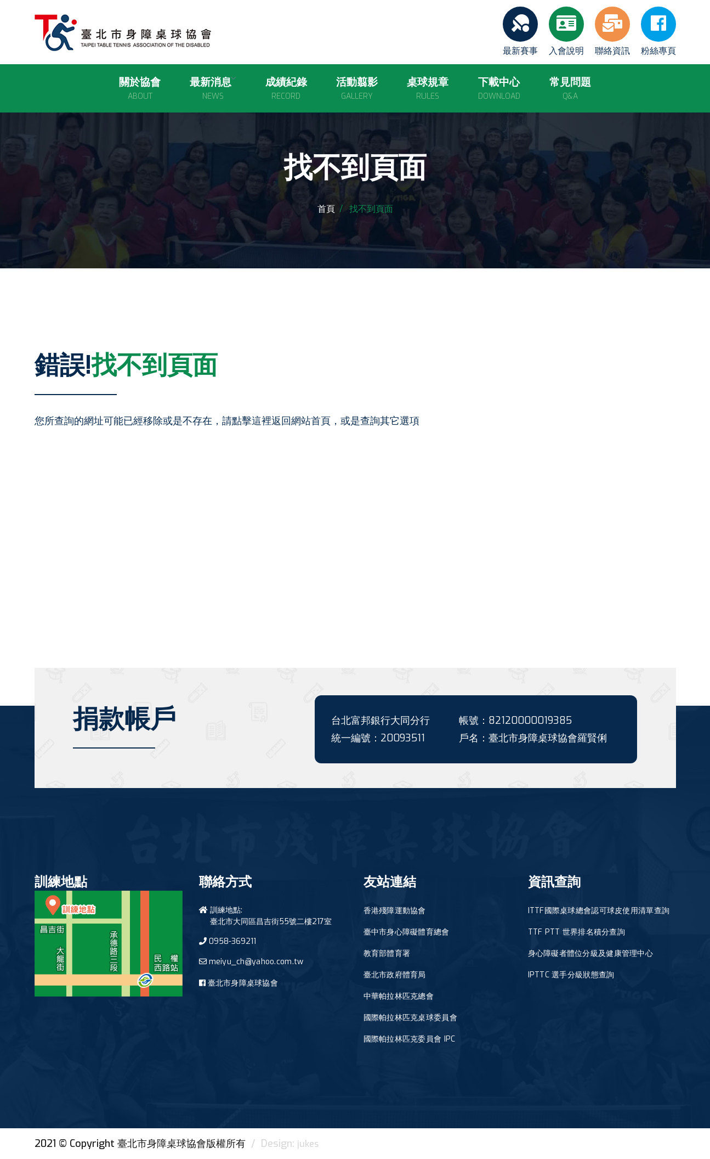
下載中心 (486, 84)
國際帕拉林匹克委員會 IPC (409, 1039)
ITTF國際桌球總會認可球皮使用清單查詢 (599, 910)
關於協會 (160, 84)
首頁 (326, 209)
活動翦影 (358, 84)
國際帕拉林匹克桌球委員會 (410, 1017)
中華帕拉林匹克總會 (398, 996)
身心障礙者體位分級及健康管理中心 (590, 953)
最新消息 (227, 84)
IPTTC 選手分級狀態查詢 (571, 975)
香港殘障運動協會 (394, 910)
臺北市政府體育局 (394, 975)
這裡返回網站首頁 (291, 420)
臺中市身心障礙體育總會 (406, 932)
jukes (309, 1143)
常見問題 (550, 84)
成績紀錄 (295, 84)
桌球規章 (422, 84)
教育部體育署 (387, 953)
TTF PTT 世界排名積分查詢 (576, 932)
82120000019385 (530, 720)
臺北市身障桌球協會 (243, 983)
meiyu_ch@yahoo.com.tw (256, 962)
